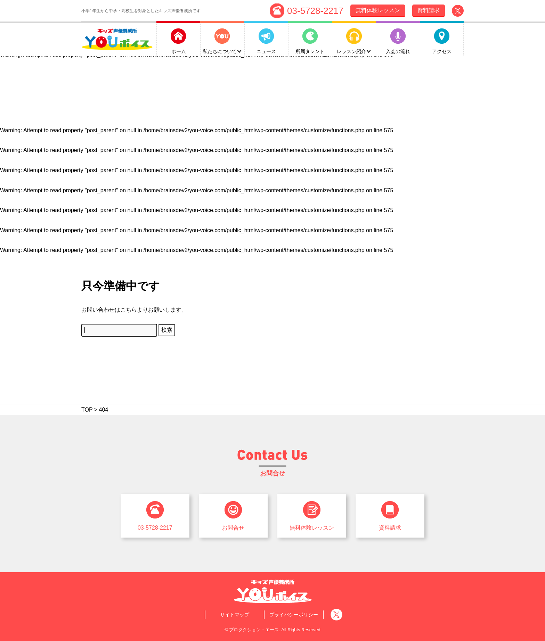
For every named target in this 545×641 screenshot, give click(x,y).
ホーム (178, 50)
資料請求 (390, 528)
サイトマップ (234, 614)
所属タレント (310, 50)
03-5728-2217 (315, 10)
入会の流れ (398, 50)
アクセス (442, 50)
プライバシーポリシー (293, 614)
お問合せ (233, 528)
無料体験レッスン (312, 528)
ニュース (266, 50)
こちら (128, 310)
